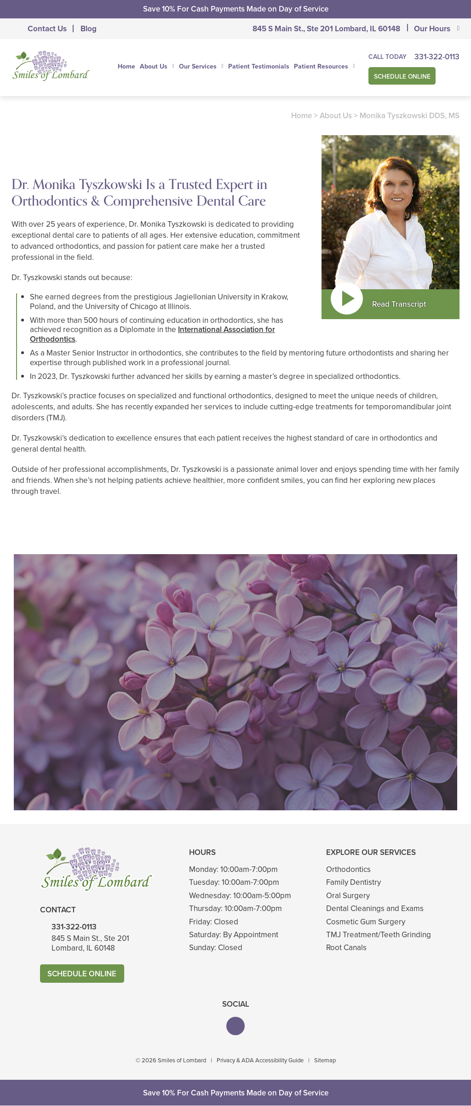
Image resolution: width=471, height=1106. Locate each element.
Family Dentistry (353, 882)
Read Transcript (399, 304)
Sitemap (325, 1060)
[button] (235, 1026)
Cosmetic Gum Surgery (365, 922)
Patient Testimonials (258, 66)
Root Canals (346, 947)
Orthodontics (348, 869)
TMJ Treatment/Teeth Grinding (378, 934)
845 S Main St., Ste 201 (326, 28)
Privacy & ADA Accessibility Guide (260, 1060)
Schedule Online (402, 76)
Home (126, 66)
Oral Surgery (348, 895)
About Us (153, 66)
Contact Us (47, 28)
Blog (88, 28)
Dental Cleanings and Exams (375, 908)
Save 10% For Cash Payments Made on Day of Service (235, 9)
